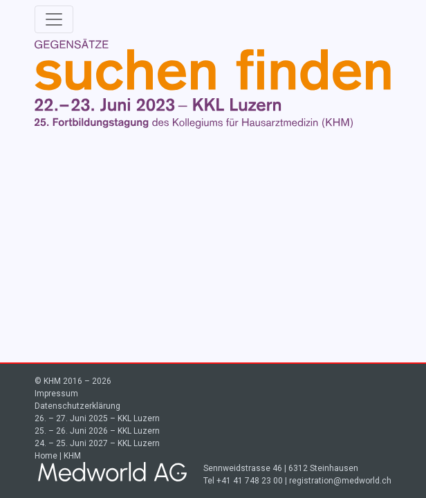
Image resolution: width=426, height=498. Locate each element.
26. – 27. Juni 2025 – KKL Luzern (97, 418)
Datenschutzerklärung (77, 406)
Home (46, 456)
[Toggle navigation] (54, 19)
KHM (72, 456)
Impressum (56, 393)
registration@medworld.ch (340, 481)
